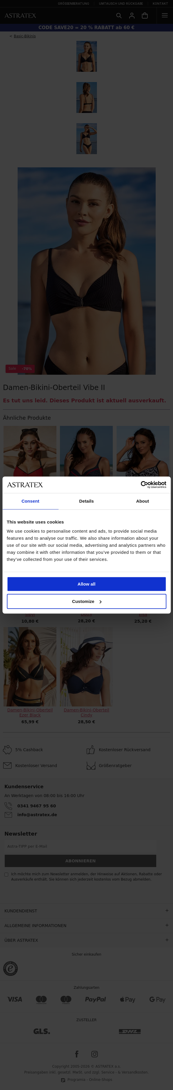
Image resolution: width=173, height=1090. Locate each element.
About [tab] (142, 501)
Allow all (86, 583)
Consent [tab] (30, 501)
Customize (86, 601)
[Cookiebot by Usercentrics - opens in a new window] (140, 485)
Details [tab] (86, 501)
